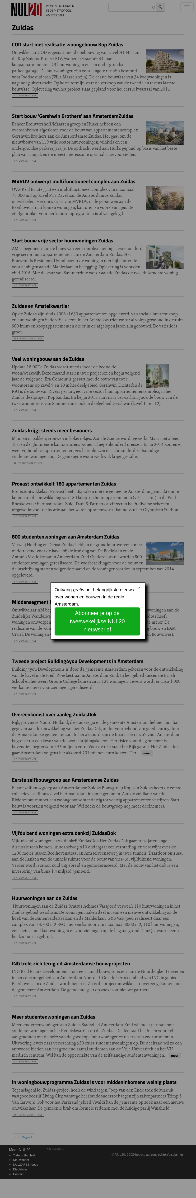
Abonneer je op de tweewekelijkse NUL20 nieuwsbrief (97, 621)
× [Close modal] (139, 588)
